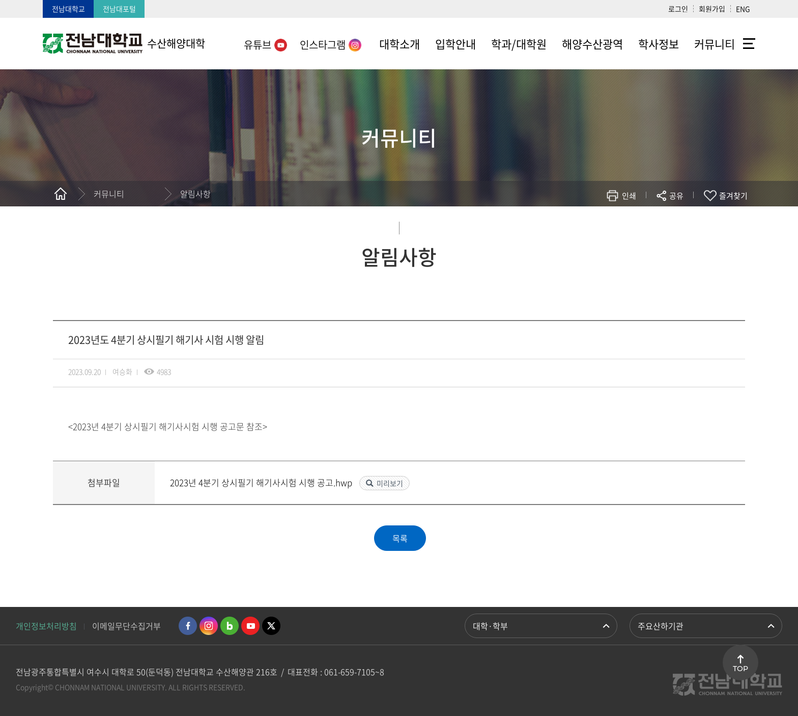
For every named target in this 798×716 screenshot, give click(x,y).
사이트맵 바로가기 (749, 43)
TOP (740, 668)
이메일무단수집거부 (126, 626)
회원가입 (712, 8)
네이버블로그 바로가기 (229, 626)
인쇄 (629, 195)
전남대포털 (119, 9)
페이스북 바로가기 (188, 626)
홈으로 (60, 193)
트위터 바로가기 (271, 626)
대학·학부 (490, 626)
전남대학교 (68, 9)
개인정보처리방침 (46, 626)
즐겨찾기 (733, 195)
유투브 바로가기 (250, 626)
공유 (676, 195)
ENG (743, 8)
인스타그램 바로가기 (209, 626)
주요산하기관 (660, 626)
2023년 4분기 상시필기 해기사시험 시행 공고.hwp (262, 482)
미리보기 (390, 483)
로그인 (678, 8)
